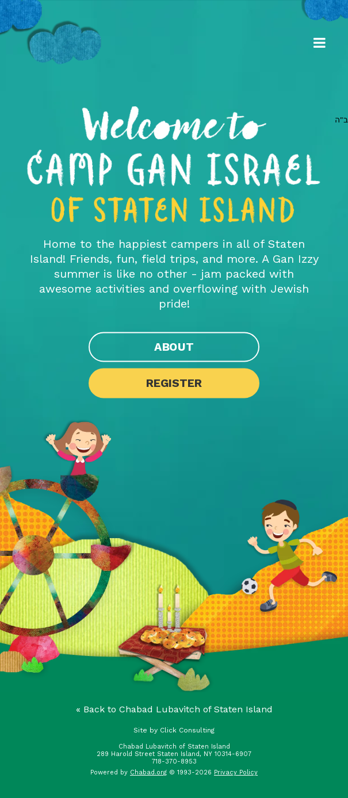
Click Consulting (187, 730)
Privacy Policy (236, 772)
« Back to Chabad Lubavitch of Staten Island (174, 709)
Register (173, 383)
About (174, 347)
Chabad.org (148, 772)
